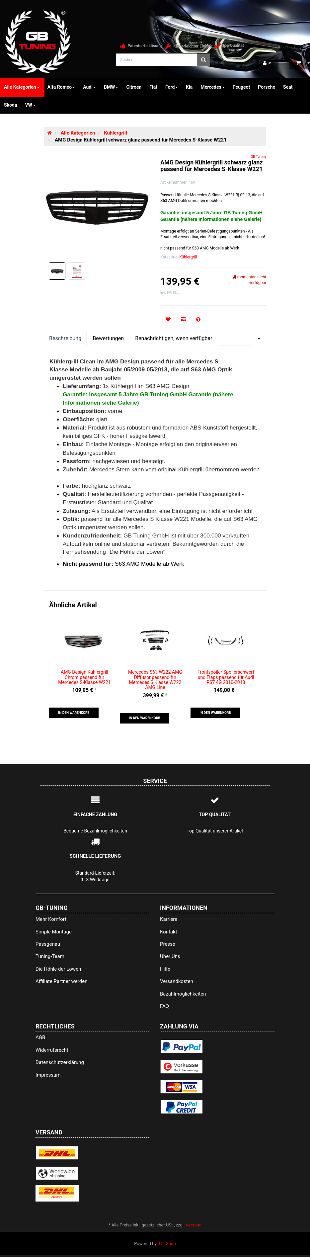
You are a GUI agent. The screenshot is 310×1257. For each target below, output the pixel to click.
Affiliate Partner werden (61, 981)
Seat (287, 87)
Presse (167, 944)
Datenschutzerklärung (60, 1062)
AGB (40, 1037)
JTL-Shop (167, 1243)
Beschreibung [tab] (65, 338)
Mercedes (212, 87)
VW (30, 105)
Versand (194, 1224)
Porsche (266, 87)
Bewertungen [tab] (108, 338)
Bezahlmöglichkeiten (183, 994)
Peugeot (241, 87)
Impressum (48, 1075)
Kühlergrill (188, 257)
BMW (111, 87)
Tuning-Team (50, 956)
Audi (89, 87)
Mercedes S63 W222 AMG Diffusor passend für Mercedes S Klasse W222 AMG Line (155, 679)
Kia (189, 87)
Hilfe (165, 969)
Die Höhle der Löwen (58, 969)
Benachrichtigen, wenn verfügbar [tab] (173, 338)
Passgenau (48, 944)
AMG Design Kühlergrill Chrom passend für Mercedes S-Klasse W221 (84, 677)
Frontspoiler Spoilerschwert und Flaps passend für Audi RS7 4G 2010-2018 (225, 677)
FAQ (164, 1006)
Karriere (168, 919)
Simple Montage (54, 932)
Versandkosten (176, 981)
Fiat (153, 87)
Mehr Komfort (51, 919)
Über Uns (170, 956)
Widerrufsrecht (52, 1050)
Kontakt (168, 932)
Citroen (133, 87)
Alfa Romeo (61, 87)
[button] (74, 713)
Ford (171, 87)
